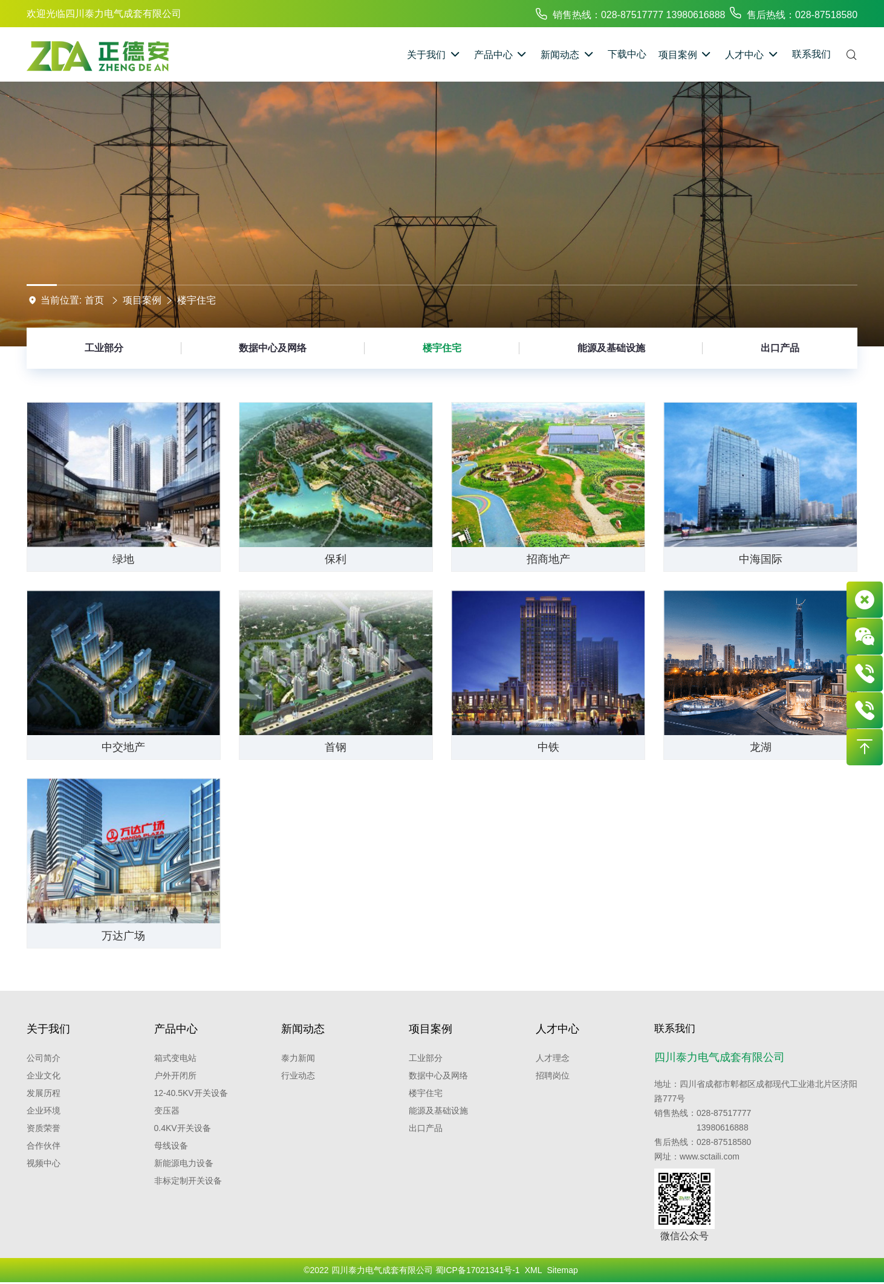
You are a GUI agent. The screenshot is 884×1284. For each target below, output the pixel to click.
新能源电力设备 (183, 1163)
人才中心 (557, 1029)
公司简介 (43, 1058)
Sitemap (562, 1272)
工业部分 (104, 348)
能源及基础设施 (611, 348)
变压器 (167, 1110)
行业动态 (298, 1075)
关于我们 (48, 1029)
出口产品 (780, 348)
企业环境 (43, 1110)
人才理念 (553, 1058)
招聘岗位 (553, 1075)
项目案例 (142, 300)
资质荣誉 (43, 1128)
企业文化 (43, 1075)
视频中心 (43, 1163)
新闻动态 (303, 1029)
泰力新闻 (298, 1058)
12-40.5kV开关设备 (191, 1093)
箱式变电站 (175, 1058)
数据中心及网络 (273, 348)
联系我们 (676, 1029)
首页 (94, 300)
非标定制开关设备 (188, 1180)
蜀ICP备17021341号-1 (477, 1272)
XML (533, 1272)
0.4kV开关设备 (182, 1128)
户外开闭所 (175, 1075)
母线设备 (171, 1145)
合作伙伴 (43, 1145)
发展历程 (43, 1093)
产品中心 (176, 1029)
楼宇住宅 (196, 300)
